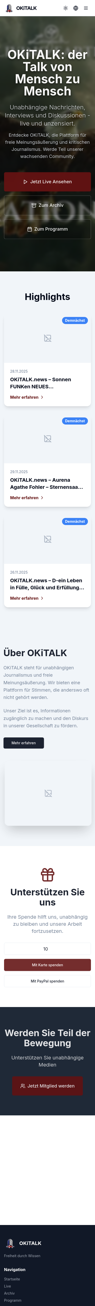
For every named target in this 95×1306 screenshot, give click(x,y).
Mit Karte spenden (47, 965)
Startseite (12, 1279)
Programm (13, 1300)
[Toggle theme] (66, 8)
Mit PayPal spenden (47, 982)
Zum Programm (47, 229)
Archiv (9, 1293)
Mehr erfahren (22, 743)
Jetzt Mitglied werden (47, 1086)
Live (7, 1286)
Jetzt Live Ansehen (47, 182)
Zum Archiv (47, 205)
